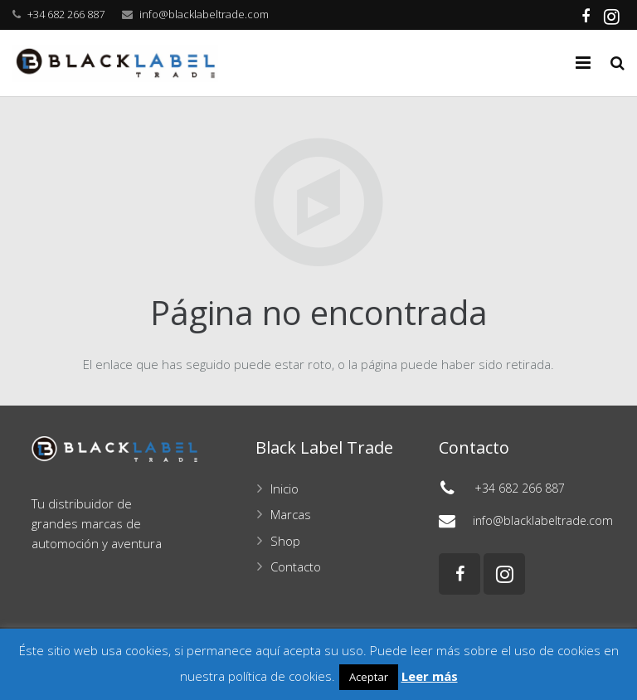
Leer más (429, 676)
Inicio (284, 488)
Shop (285, 540)
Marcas (290, 514)
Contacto (295, 566)
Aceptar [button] (368, 676)
